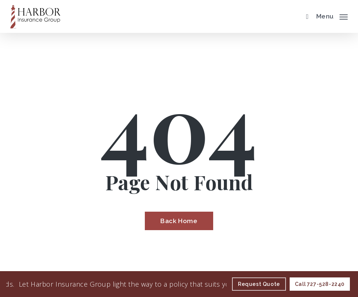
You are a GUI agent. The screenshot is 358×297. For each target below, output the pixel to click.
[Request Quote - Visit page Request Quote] (259, 284)
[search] (306, 16)
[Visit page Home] (35, 16)
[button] (332, 15)
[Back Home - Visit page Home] (179, 221)
